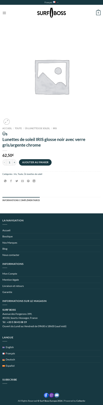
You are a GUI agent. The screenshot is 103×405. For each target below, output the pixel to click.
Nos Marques (9, 242)
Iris (55, 128)
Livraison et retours (13, 285)
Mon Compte (9, 273)
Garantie (7, 291)
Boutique (7, 236)
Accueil (7, 128)
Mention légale (10, 279)
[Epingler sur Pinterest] (28, 181)
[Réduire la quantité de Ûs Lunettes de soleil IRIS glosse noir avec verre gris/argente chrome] (4, 162)
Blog (4, 248)
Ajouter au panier (35, 162)
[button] (4, 13)
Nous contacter (10, 254)
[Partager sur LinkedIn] (34, 181)
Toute (18, 128)
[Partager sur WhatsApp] (5, 181)
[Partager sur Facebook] (11, 181)
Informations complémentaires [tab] (21, 200)
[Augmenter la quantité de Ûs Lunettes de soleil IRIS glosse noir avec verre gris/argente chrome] (14, 162)
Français (51, 2)
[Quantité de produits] (9, 162)
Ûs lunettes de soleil (37, 128)
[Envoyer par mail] (22, 181)
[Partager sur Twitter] (16, 181)
